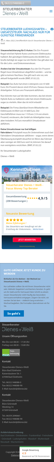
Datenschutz (17, 455)
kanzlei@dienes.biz (18, 388)
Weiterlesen (38, 229)
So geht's (13, 313)
